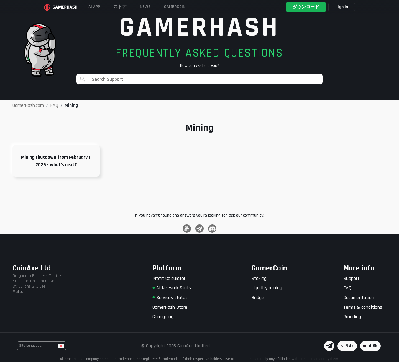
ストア (120, 7)
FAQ (347, 288)
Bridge (257, 297)
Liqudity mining (266, 288)
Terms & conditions (362, 307)
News (145, 7)
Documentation (358, 297)
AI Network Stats (171, 288)
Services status (170, 297)
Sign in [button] (341, 7)
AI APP (94, 7)
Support (351, 278)
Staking (259, 278)
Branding (352, 316)
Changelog (162, 316)
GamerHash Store (169, 307)
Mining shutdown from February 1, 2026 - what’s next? (56, 161)
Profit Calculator (168, 278)
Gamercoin (174, 7)
